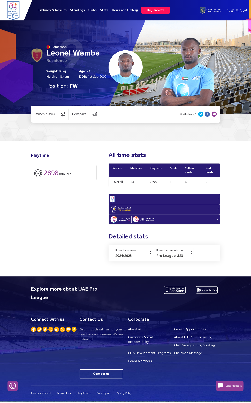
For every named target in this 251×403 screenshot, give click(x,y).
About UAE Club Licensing (193, 338)
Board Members (140, 362)
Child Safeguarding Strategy (195, 346)
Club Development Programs (149, 354)
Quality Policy (125, 394)
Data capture (104, 394)
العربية (244, 10)
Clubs (92, 10)
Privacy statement (41, 394)
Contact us (101, 375)
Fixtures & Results (52, 10)
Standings (77, 10)
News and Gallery (125, 10)
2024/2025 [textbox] (123, 256)
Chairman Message (188, 354)
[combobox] (134, 256)
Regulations (84, 394)
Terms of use (64, 394)
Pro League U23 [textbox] (169, 256)
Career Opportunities (190, 330)
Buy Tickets (155, 10)
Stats (104, 10)
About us (135, 330)
